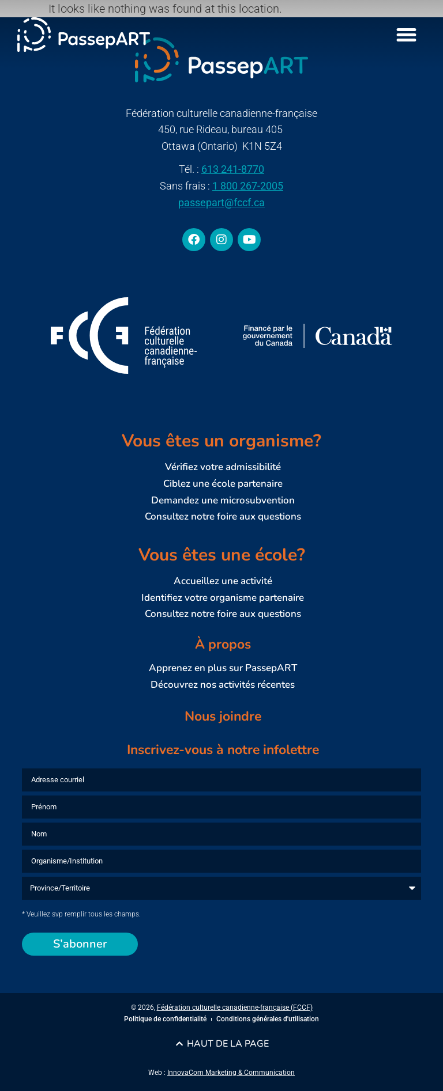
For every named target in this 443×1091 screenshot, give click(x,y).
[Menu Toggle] (406, 34)
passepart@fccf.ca (221, 202)
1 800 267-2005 (247, 186)
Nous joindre (223, 716)
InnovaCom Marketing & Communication (231, 1073)
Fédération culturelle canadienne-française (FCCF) (235, 1007)
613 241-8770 (232, 169)
